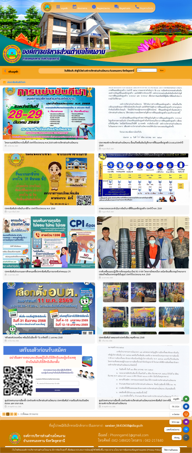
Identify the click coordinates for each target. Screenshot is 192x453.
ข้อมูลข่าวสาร (122, 7)
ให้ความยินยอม (171, 450)
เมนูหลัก (62, 7)
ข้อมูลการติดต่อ (144, 7)
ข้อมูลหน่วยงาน (101, 7)
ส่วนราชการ (79, 7)
